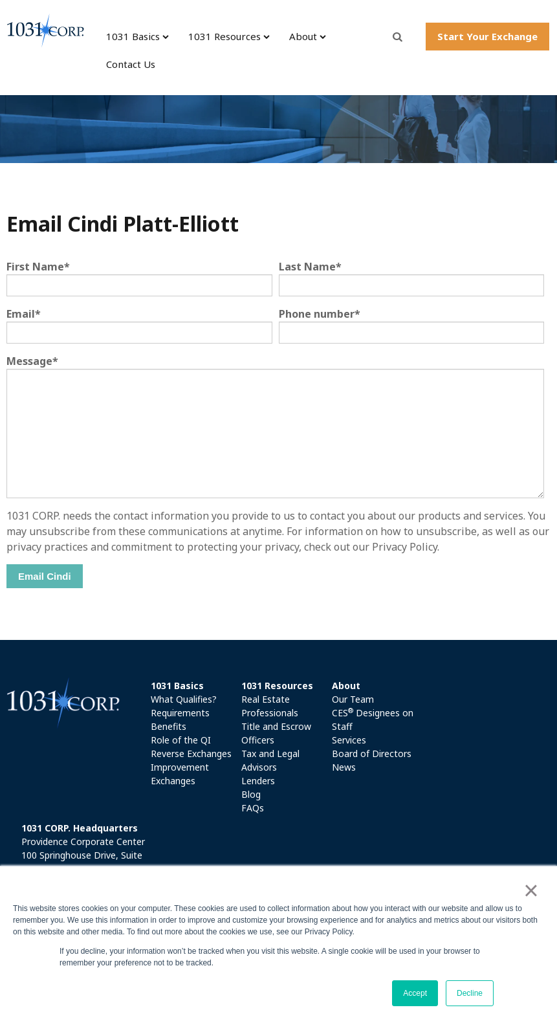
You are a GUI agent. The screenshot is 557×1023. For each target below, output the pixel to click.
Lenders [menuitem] (258, 781)
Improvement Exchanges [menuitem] (180, 774)
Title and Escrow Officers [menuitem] (276, 733)
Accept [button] (415, 993)
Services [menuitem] (349, 740)
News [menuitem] (344, 767)
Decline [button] (470, 993)
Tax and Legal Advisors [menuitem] (270, 760)
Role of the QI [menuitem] (181, 740)
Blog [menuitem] (251, 794)
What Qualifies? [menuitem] (184, 699)
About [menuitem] (303, 36)
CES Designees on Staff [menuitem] (372, 719)
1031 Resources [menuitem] (224, 36)
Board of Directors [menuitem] (371, 753)
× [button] (530, 890)
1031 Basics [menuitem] (133, 36)
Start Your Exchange (487, 36)
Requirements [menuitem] (180, 713)
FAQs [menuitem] (252, 808)
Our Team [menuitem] (353, 699)
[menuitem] (192, 685)
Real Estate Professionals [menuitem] (269, 706)
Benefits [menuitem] (168, 726)
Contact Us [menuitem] (130, 64)
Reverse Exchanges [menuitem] (191, 753)
